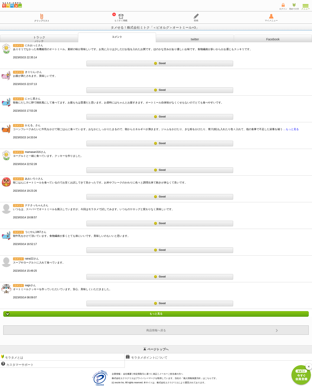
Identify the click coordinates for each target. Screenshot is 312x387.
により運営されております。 (181, 382)
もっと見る (156, 314)
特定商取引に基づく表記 (145, 374)
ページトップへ (156, 349)
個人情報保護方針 (192, 378)
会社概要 (127, 374)
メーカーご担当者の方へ (171, 374)
